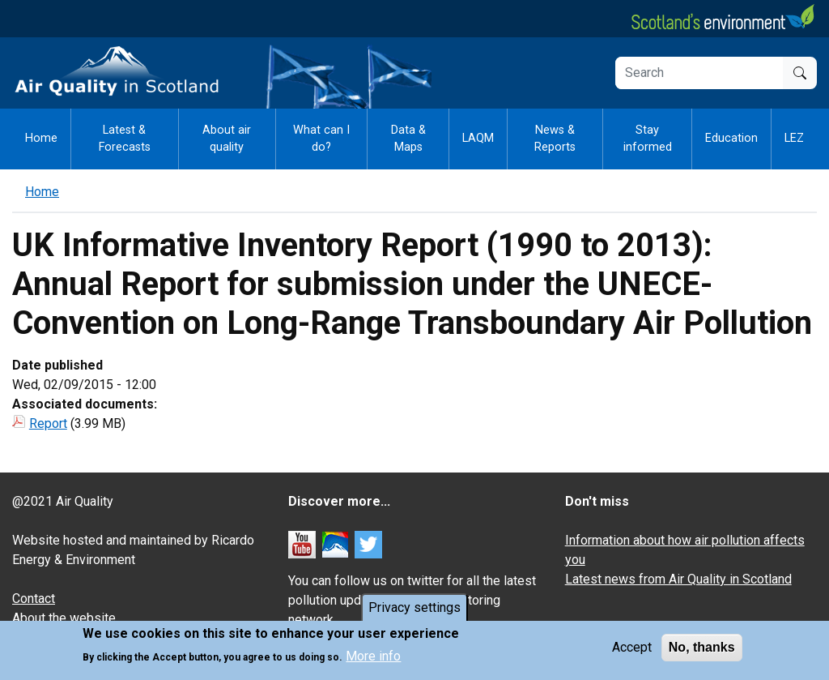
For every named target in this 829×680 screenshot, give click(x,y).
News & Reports (555, 139)
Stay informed (647, 139)
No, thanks (702, 650)
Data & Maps (408, 139)
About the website (64, 618)
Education (731, 138)
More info (373, 659)
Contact (33, 598)
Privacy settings (414, 610)
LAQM (478, 138)
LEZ (794, 138)
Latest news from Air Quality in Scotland (678, 579)
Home (41, 138)
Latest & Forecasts (125, 139)
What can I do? (321, 139)
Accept (632, 650)
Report (48, 423)
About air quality (226, 139)
